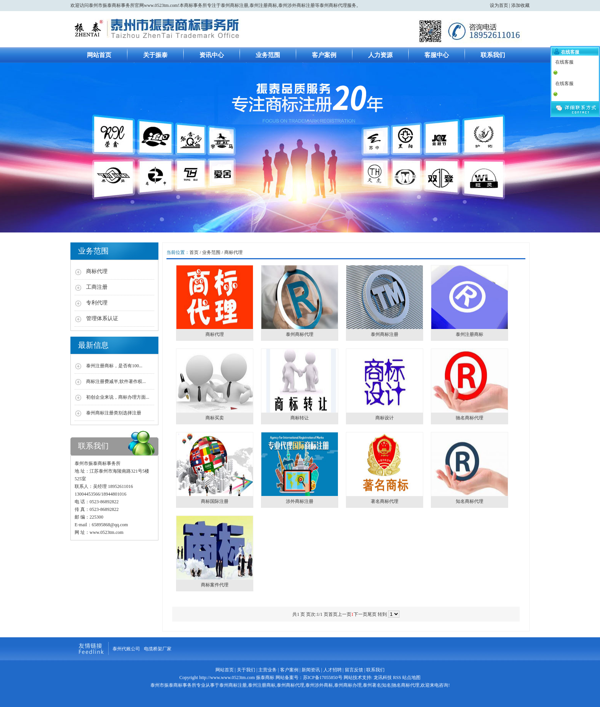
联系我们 (493, 55)
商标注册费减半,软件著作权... (116, 381)
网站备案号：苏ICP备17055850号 (308, 677)
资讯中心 (211, 55)
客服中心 (436, 55)
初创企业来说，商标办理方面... (117, 397)
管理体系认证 (102, 318)
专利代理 (97, 303)
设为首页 (499, 5)
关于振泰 (155, 55)
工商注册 (97, 287)
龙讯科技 (382, 677)
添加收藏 (520, 5)
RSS (397, 677)
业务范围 (268, 55)
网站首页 (99, 55)
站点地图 (411, 677)
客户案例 (324, 55)
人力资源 (380, 55)
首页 (194, 252)
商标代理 (97, 271)
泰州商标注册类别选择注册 (113, 413)
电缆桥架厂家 (157, 648)
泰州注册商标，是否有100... (114, 365)
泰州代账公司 (126, 648)
